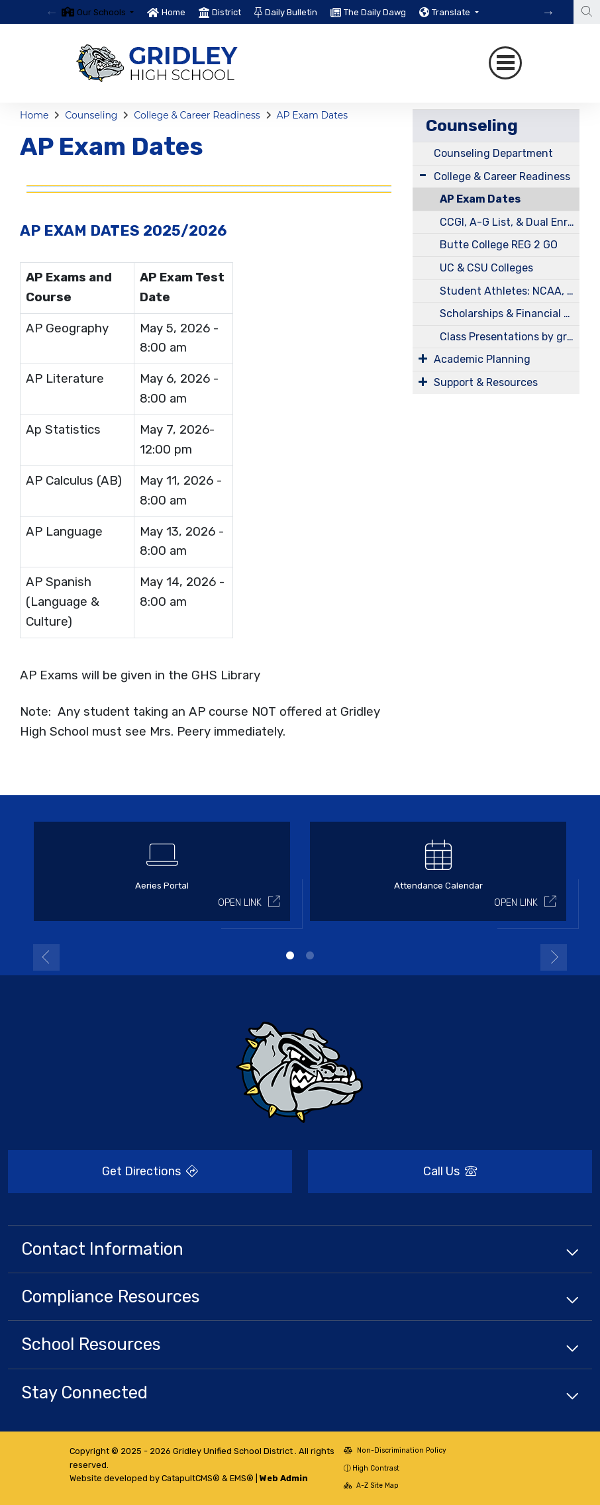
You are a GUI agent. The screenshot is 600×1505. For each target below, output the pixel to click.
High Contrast (375, 1468)
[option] (98, 12)
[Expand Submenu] (422, 175)
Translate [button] (452, 12)
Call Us (450, 1171)
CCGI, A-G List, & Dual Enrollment (509, 222)
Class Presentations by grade (509, 336)
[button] (105, 12)
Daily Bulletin (291, 12)
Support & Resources (486, 382)
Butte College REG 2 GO (499, 244)
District (226, 12)
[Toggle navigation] (505, 63)
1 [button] (290, 955)
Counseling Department (493, 153)
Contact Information (102, 1249)
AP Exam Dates (312, 115)
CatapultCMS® (191, 1478)
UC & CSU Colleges (486, 268)
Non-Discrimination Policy (395, 1450)
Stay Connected (84, 1392)
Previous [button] (46, 957)
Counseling (91, 115)
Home (173, 12)
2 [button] (310, 955)
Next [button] (553, 957)
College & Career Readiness (197, 115)
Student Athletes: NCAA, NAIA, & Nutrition (509, 291)
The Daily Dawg (375, 12)
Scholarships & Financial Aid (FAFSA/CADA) (509, 313)
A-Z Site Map (371, 1485)
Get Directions (150, 1171)
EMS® (242, 1478)
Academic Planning (482, 359)
